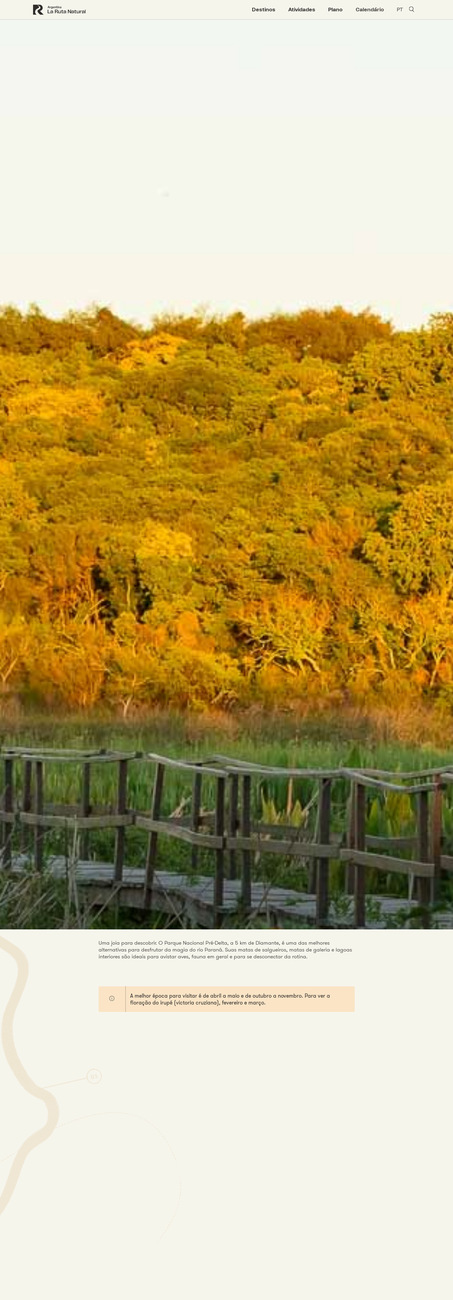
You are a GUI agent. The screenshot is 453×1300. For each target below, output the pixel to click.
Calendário (370, 10)
